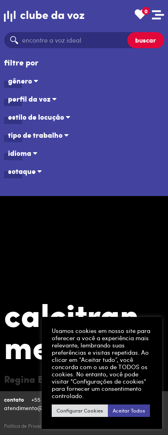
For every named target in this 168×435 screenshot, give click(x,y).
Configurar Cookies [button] (80, 410)
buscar (145, 40)
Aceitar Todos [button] (129, 410)
